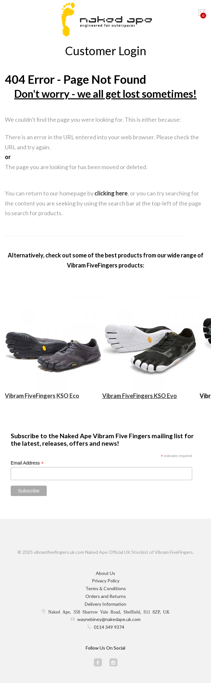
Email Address (27, 463)
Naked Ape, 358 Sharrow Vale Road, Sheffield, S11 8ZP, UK (108, 611)
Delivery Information (105, 604)
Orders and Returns (105, 596)
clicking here (111, 193)
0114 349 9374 (109, 627)
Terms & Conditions (105, 588)
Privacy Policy (105, 580)
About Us (105, 573)
